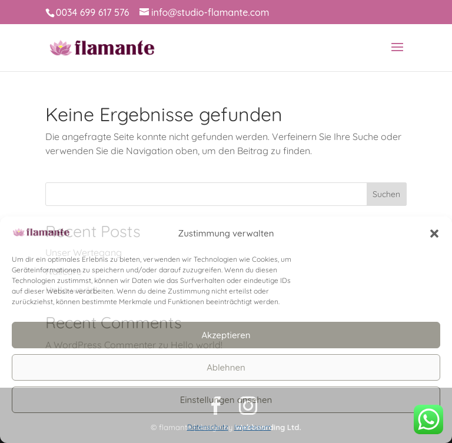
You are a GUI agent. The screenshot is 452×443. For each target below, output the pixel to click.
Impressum (252, 426)
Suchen (386, 194)
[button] (434, 233)
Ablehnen (226, 367)
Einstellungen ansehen (226, 399)
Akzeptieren (225, 335)
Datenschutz (207, 426)
